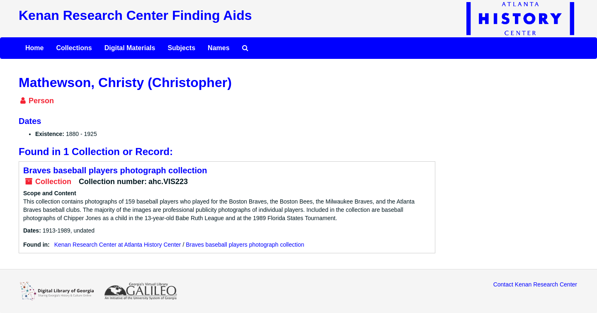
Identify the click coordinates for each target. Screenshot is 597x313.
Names (218, 47)
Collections (74, 47)
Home (34, 47)
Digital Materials (129, 47)
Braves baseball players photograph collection (115, 170)
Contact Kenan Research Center (535, 284)
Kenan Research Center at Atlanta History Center (117, 244)
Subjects (181, 47)
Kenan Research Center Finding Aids (135, 15)
